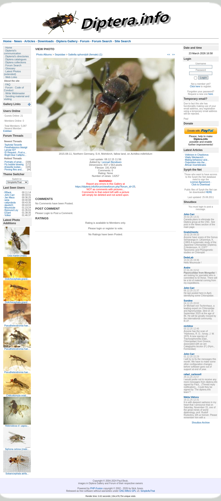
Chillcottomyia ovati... (17, 395)
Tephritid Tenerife (13, 145)
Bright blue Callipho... (16, 155)
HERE (209, 192)
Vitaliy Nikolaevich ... (195, 157)
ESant (8, 212)
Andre (187, 267)
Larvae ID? (10, 150)
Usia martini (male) (17, 255)
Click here (195, 86)
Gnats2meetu (191, 232)
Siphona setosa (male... (17, 449)
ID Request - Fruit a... (16, 152)
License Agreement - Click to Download (200, 183)
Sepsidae (60, 54)
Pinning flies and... (14, 169)
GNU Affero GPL (127, 491)
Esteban (7, 131)
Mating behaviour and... (197, 160)
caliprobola (10, 202)
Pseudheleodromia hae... (17, 325)
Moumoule (10, 207)
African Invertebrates (195, 165)
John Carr (10, 195)
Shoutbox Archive (201, 422)
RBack (8, 192)
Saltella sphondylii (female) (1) (85, 54)
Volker (8, 215)
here (210, 94)
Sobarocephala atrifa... (17, 473)
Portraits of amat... (14, 162)
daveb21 (9, 205)
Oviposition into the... (195, 162)
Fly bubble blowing (14, 164)
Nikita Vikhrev (191, 397)
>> (173, 54)
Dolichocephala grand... (17, 279)
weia (7, 200)
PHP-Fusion (96, 488)
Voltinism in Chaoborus (197, 155)
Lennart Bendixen (111, 162)
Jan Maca (10, 197)
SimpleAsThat (148, 491)
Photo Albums (44, 54)
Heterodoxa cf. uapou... (17, 426)
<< (168, 54)
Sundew (188, 300)
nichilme (188, 326)
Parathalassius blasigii (16, 147)
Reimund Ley (11, 210)
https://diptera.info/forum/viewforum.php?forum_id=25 (105, 186)
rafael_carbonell (192, 374)
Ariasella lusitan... (13, 167)
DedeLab (188, 257)
